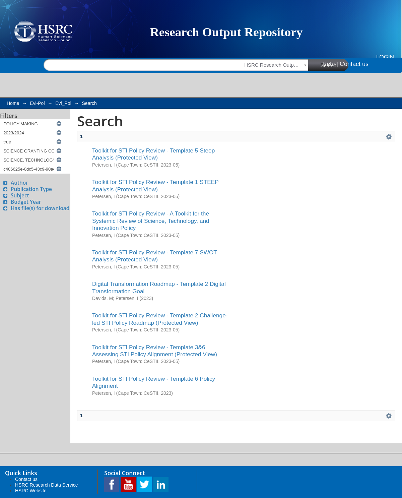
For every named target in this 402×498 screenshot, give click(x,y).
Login (385, 57)
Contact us (354, 64)
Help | (330, 64)
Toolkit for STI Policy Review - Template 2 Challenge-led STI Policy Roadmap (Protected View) (160, 319)
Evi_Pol (63, 103)
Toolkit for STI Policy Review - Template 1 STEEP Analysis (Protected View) (155, 185)
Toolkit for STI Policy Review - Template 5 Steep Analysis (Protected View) (153, 154)
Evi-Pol (37, 103)
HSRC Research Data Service (46, 485)
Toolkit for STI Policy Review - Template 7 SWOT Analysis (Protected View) (154, 256)
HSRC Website (31, 490)
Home (13, 103)
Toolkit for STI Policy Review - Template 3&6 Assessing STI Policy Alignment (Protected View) (154, 351)
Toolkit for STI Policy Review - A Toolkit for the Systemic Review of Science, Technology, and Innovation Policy (150, 220)
